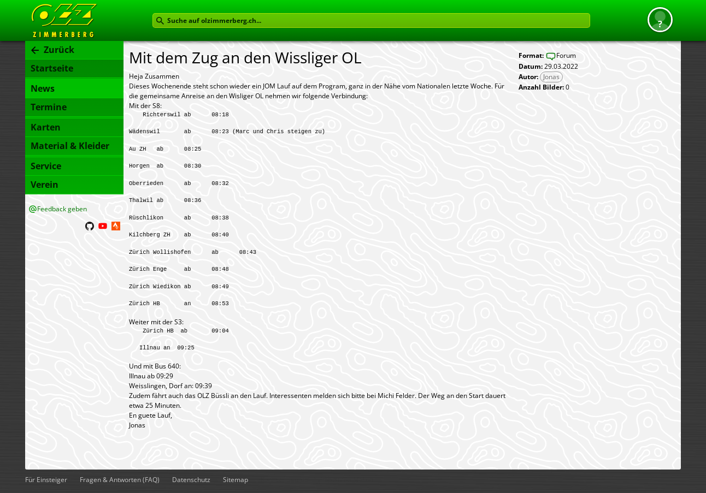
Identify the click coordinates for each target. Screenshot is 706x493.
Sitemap (235, 479)
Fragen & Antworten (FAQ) (120, 479)
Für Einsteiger (46, 479)
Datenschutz (191, 479)
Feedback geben (62, 208)
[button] (660, 19)
